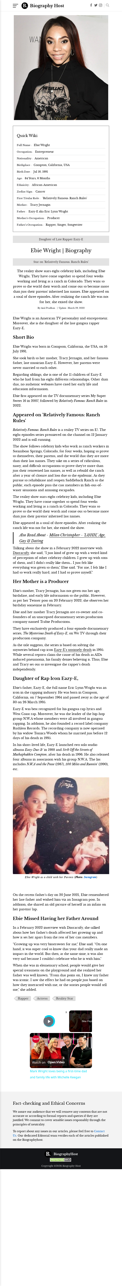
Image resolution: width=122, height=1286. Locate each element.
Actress (42, 998)
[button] (106, 5)
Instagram (90, 877)
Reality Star (64, 998)
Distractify (21, 553)
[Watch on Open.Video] (48, 1062)
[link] (36, 1039)
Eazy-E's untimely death (73, 650)
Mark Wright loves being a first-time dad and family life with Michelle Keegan (60, 1038)
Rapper (23, 998)
